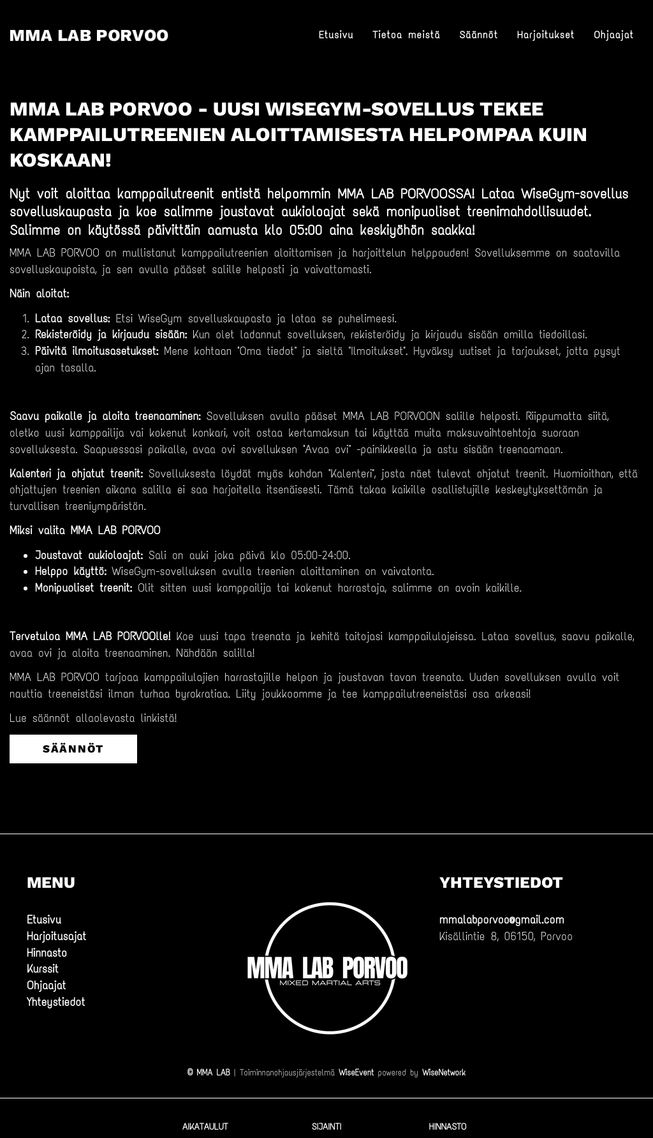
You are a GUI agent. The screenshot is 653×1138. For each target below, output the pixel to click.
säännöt (73, 748)
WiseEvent (356, 1072)
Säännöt (478, 35)
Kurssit (43, 969)
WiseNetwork (444, 1072)
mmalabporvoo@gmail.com (501, 920)
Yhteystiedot (56, 1002)
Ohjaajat (614, 35)
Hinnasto (47, 953)
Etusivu (336, 35)
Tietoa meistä (406, 35)
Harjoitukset (546, 35)
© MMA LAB (208, 1072)
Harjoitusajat (56, 936)
